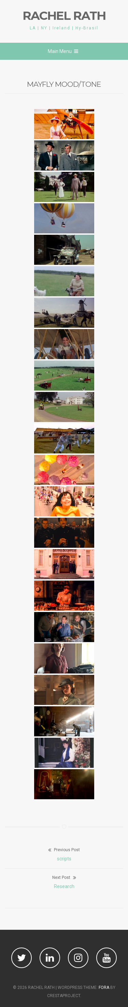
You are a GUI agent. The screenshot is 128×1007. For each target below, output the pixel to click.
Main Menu (63, 51)
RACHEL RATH (64, 15)
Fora (104, 987)
